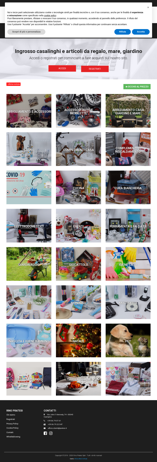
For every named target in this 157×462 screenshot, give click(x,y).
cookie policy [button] (50, 15)
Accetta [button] (141, 31)
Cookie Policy (12, 427)
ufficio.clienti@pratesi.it (57, 427)
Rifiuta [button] (122, 31)
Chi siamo (10, 414)
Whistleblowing (13, 436)
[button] (148, 7)
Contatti (9, 432)
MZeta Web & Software (81, 458)
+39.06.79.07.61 (54, 420)
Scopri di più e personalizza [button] (26, 31)
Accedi (62, 68)
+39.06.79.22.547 (55, 424)
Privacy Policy (12, 423)
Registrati (95, 68)
